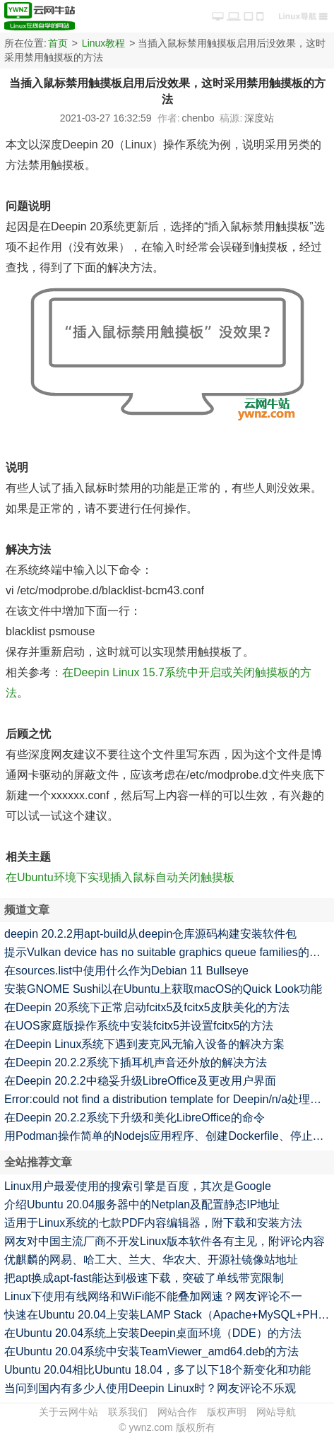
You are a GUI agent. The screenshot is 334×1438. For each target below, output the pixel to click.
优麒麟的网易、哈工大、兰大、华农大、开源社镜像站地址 (151, 1260)
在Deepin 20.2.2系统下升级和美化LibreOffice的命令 (134, 1118)
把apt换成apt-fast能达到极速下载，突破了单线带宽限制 (144, 1278)
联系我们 (128, 1412)
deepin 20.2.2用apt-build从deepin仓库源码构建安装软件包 (150, 934)
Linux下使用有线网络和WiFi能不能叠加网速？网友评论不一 (153, 1296)
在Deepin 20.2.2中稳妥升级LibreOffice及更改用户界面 (140, 1081)
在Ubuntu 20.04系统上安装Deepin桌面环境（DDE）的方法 (153, 1333)
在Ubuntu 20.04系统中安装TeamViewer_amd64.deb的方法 (151, 1351)
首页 (58, 43)
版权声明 (226, 1412)
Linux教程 (103, 43)
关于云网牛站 (68, 1412)
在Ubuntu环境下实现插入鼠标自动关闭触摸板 (120, 877)
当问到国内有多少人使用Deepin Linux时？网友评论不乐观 (150, 1388)
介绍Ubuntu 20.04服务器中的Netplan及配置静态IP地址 (142, 1204)
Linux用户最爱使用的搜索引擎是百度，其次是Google (137, 1186)
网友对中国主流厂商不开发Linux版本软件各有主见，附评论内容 (164, 1241)
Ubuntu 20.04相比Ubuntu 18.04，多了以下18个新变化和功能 (157, 1370)
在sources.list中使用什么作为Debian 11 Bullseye (126, 971)
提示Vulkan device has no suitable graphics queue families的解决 (168, 952)
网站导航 (276, 1412)
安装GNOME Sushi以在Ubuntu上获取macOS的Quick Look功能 (163, 989)
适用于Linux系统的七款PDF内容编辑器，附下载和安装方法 (153, 1223)
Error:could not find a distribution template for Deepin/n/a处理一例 (168, 1099)
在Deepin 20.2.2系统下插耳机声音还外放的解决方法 (135, 1062)
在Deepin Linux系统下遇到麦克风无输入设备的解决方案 (144, 1044)
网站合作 (177, 1412)
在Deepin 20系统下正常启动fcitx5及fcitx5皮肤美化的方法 (147, 1007)
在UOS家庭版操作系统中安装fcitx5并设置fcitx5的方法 (138, 1026)
